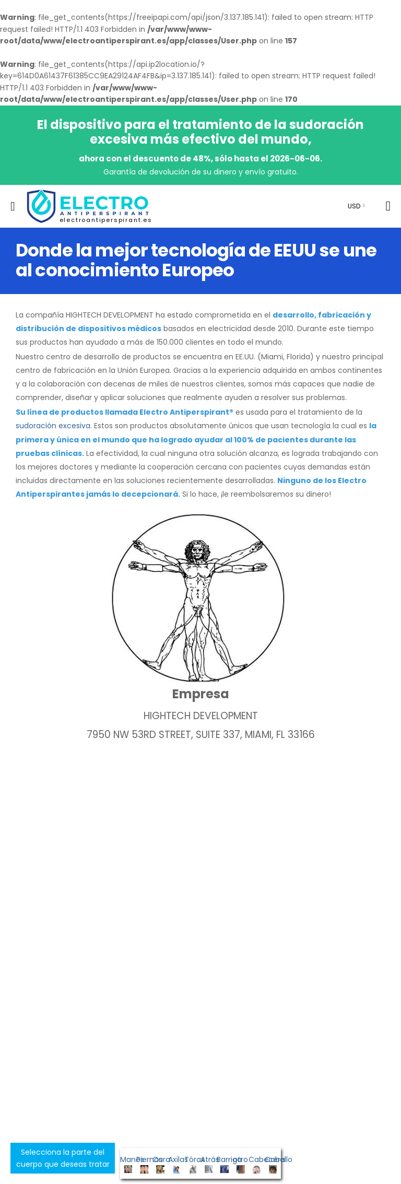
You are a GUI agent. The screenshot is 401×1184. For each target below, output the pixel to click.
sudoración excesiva (53, 425)
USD (354, 206)
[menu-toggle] (12, 206)
